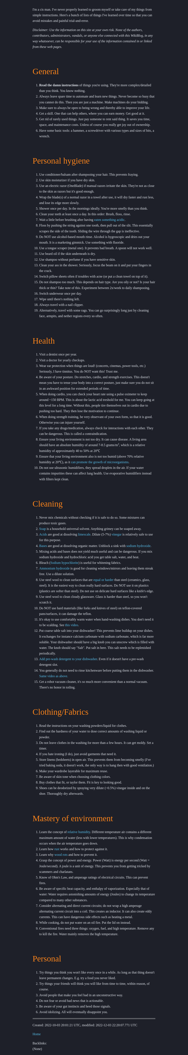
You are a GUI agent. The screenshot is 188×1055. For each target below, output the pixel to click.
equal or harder (103, 580)
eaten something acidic (109, 220)
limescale (84, 534)
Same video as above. (53, 676)
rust (56, 849)
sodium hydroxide (138, 546)
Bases (43, 546)
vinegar (116, 534)
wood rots (61, 854)
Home (37, 1034)
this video (71, 625)
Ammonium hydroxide (54, 568)
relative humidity (78, 832)
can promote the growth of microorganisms (100, 462)
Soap (42, 529)
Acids (43, 534)
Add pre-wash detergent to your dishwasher (68, 659)
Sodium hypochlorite (64, 562)
